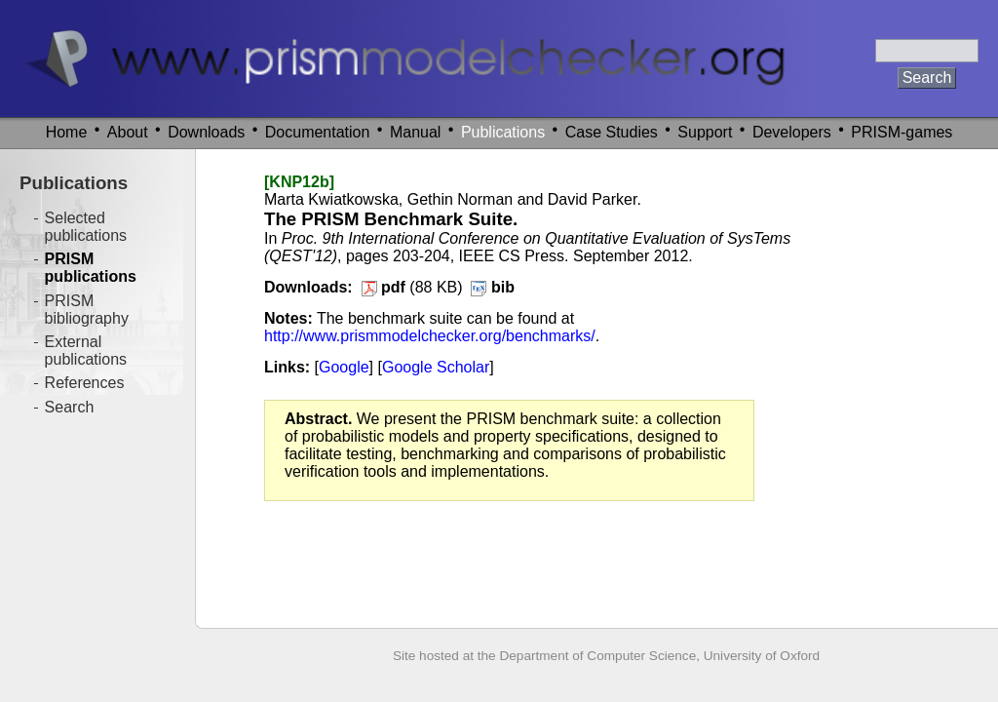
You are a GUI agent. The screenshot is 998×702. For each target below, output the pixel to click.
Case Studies (611, 132)
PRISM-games (901, 132)
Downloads (206, 132)
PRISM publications (90, 268)
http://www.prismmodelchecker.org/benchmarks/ (429, 336)
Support (704, 132)
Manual (415, 132)
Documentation (317, 132)
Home (67, 132)
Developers (791, 132)
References (85, 382)
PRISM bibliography (87, 309)
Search (70, 407)
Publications (503, 132)
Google (344, 367)
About (127, 132)
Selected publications (86, 227)
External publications (86, 350)
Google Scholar (435, 367)
